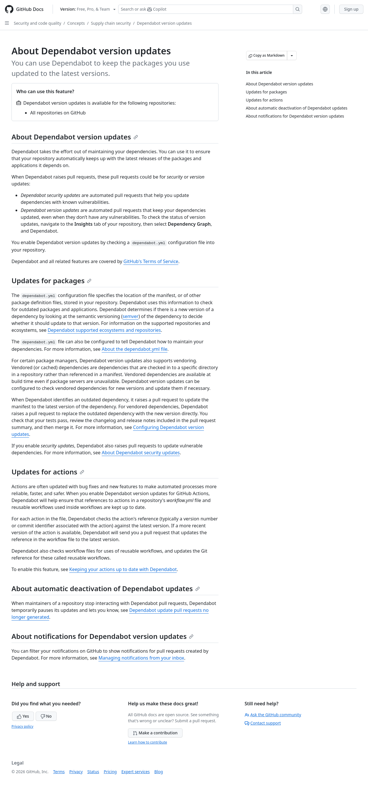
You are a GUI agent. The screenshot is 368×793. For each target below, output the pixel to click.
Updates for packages (51, 280)
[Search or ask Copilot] (210, 9)
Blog (158, 771)
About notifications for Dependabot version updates (102, 636)
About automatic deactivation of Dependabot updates (106, 588)
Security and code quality (37, 23)
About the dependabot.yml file (135, 349)
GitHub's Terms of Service (150, 261)
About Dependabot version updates (75, 136)
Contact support (263, 723)
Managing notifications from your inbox (141, 658)
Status (93, 771)
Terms (59, 771)
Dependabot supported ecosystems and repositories (104, 330)
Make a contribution (155, 732)
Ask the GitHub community (273, 714)
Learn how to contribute (147, 742)
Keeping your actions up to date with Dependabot (123, 569)
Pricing (110, 771)
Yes (23, 716)
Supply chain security (111, 23)
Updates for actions (48, 471)
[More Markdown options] (292, 55)
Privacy (76, 771)
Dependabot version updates (164, 23)
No (46, 716)
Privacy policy (22, 726)
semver (130, 316)
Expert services (135, 771)
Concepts (76, 23)
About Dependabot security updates (141, 452)
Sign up (351, 9)
